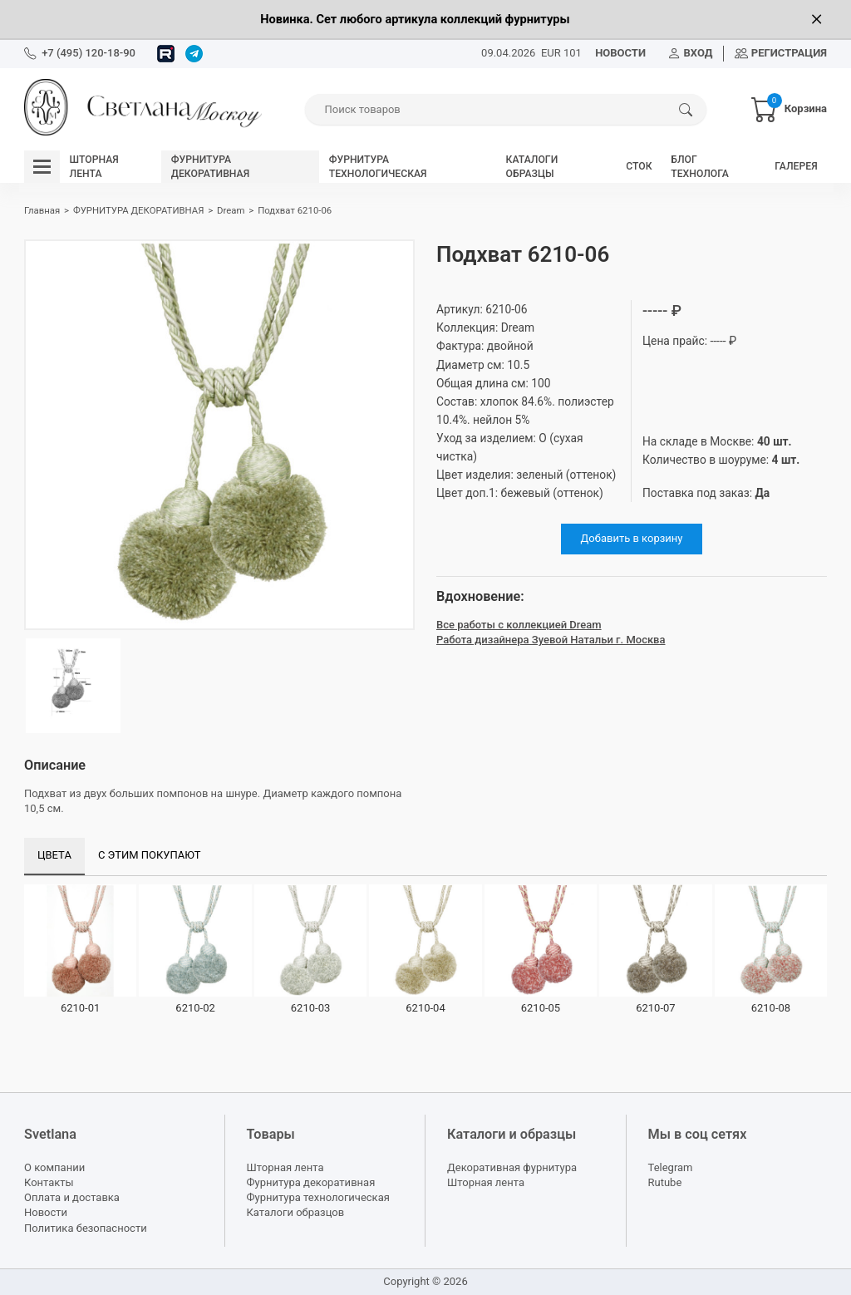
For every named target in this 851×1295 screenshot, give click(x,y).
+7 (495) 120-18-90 (88, 53)
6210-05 (540, 1008)
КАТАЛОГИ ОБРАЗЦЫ (532, 167)
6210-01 (80, 1008)
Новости (45, 1212)
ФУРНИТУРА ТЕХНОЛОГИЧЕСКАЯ (378, 167)
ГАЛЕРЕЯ (796, 166)
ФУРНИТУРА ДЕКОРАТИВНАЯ (210, 167)
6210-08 (770, 1008)
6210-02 (194, 1008)
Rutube (665, 1182)
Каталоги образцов (296, 1212)
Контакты (49, 1182)
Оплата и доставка (72, 1197)
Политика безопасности (85, 1228)
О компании (54, 1167)
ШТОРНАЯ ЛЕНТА (94, 167)
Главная (42, 210)
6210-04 (425, 1008)
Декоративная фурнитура (512, 1167)
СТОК (639, 166)
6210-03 (310, 1008)
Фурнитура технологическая (318, 1197)
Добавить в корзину (632, 538)
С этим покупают (149, 855)
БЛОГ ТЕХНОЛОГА (700, 167)
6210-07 (655, 1008)
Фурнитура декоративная (311, 1182)
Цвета (54, 855)
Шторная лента (285, 1167)
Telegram (670, 1167)
